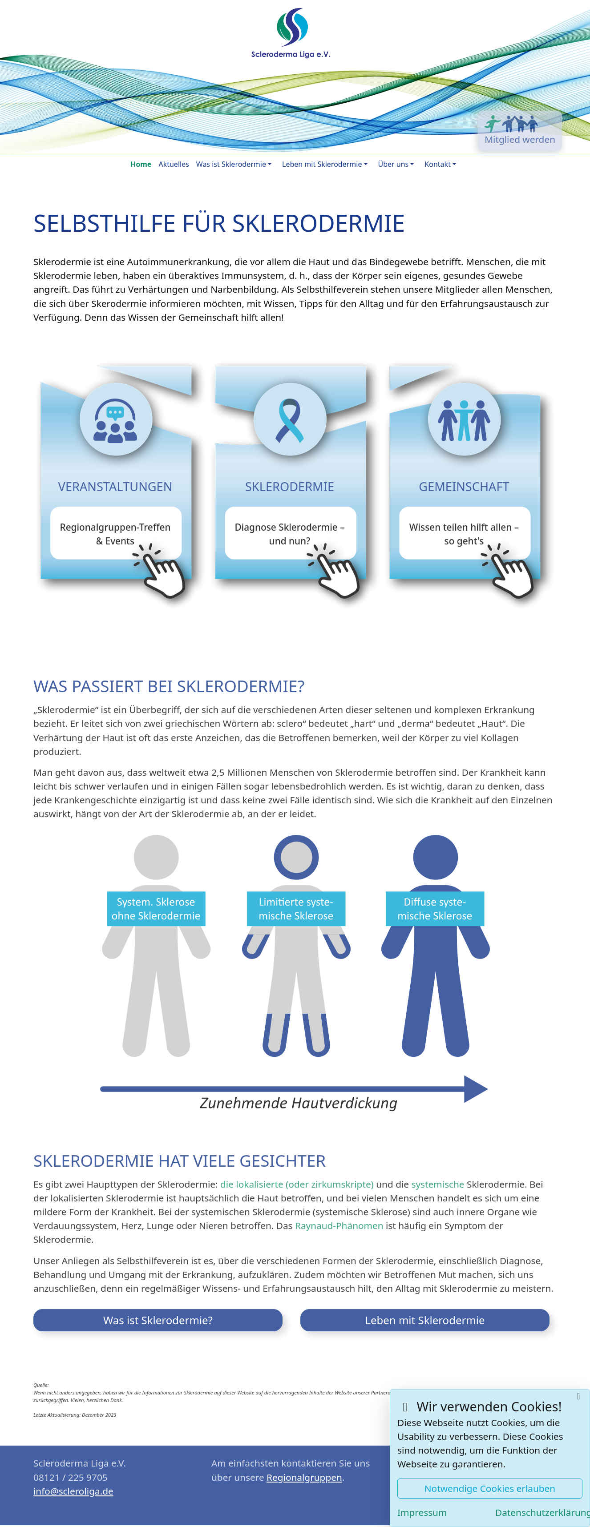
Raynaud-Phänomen (339, 1222)
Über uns (393, 164)
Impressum (422, 1512)
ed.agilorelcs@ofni (73, 1487)
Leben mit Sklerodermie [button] (425, 1316)
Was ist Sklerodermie (231, 164)
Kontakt (437, 164)
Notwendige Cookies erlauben (489, 1488)
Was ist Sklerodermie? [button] (158, 1316)
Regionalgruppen (304, 1473)
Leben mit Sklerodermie (322, 164)
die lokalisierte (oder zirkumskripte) (297, 1180)
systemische (437, 1180)
